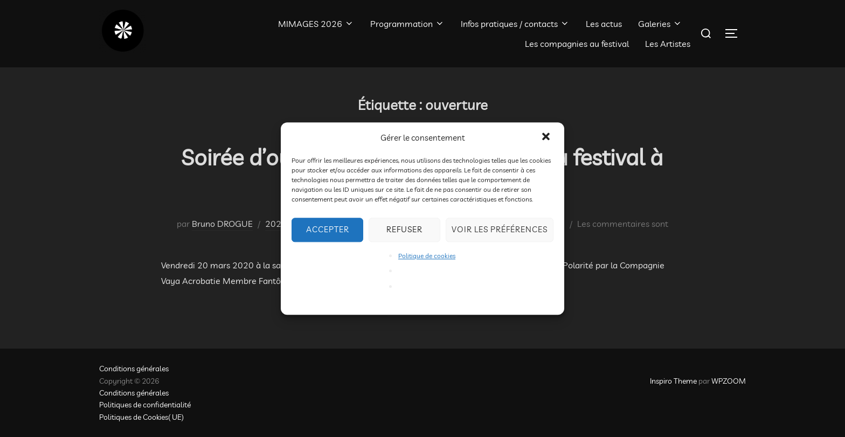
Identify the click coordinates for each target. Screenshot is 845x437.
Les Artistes (667, 43)
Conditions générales (134, 368)
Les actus (604, 23)
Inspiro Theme (673, 381)
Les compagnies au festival (577, 43)
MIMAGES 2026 (316, 23)
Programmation (407, 23)
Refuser (404, 229)
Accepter (327, 229)
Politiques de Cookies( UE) (141, 417)
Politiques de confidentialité (145, 405)
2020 (276, 223)
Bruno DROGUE (222, 223)
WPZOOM (728, 381)
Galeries (660, 23)
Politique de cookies (426, 256)
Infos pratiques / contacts (515, 23)
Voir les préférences (500, 229)
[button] (547, 137)
